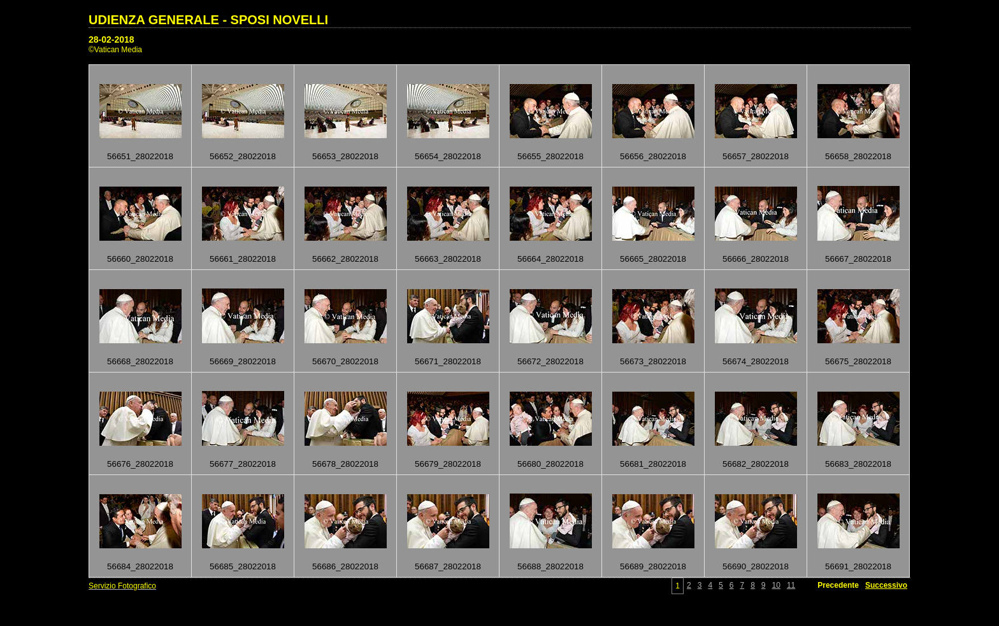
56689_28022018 (653, 566)
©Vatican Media (115, 49)
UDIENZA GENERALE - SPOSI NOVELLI (208, 20)
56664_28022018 (550, 259)
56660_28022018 (140, 259)
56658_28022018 (858, 156)
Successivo (886, 585)
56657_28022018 (755, 156)
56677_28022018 (243, 464)
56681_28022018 (653, 464)
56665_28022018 (653, 259)
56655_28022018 (550, 156)
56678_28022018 (345, 464)
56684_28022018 (140, 566)
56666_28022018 (755, 259)
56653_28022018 (345, 156)
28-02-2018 (111, 39)
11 (791, 585)
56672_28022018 (550, 361)
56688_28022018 (550, 566)
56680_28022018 (550, 464)
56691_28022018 (858, 566)
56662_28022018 (345, 259)
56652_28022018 (243, 156)
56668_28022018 (140, 361)
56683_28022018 (858, 464)
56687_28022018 (448, 566)
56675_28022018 (858, 361)
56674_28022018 (755, 361)
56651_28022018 (140, 156)
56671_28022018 (448, 361)
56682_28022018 (755, 464)
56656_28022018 (653, 156)
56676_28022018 (140, 464)
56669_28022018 (243, 361)
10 (776, 585)
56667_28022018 (858, 259)
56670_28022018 (345, 361)
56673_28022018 (653, 361)
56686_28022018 (345, 566)
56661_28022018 (243, 259)
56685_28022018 (243, 566)
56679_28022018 (448, 464)
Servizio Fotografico (122, 585)
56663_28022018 (448, 259)
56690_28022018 (755, 566)
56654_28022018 (448, 156)
